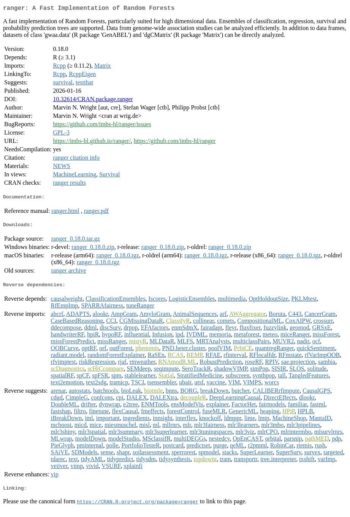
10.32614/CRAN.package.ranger (93, 100)
